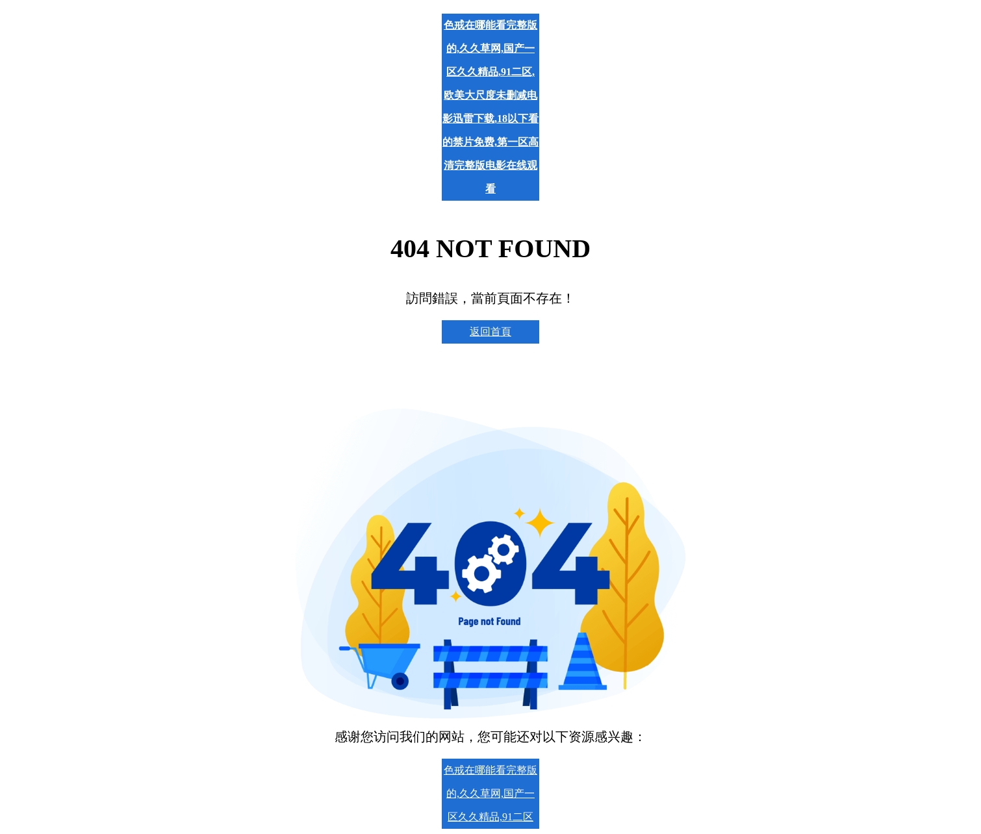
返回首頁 (490, 331)
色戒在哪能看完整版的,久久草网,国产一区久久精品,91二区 (490, 793)
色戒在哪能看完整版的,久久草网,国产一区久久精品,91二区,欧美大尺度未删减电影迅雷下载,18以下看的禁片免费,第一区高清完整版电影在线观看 (490, 106)
